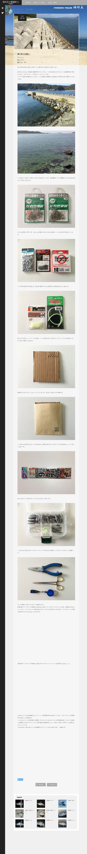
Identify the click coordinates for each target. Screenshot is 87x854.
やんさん (20, 58)
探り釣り (20, 60)
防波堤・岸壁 (20, 9)
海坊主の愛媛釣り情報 (11, 3)
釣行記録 (27, 2)
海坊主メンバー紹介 (39, 2)
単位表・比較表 (52, 2)
